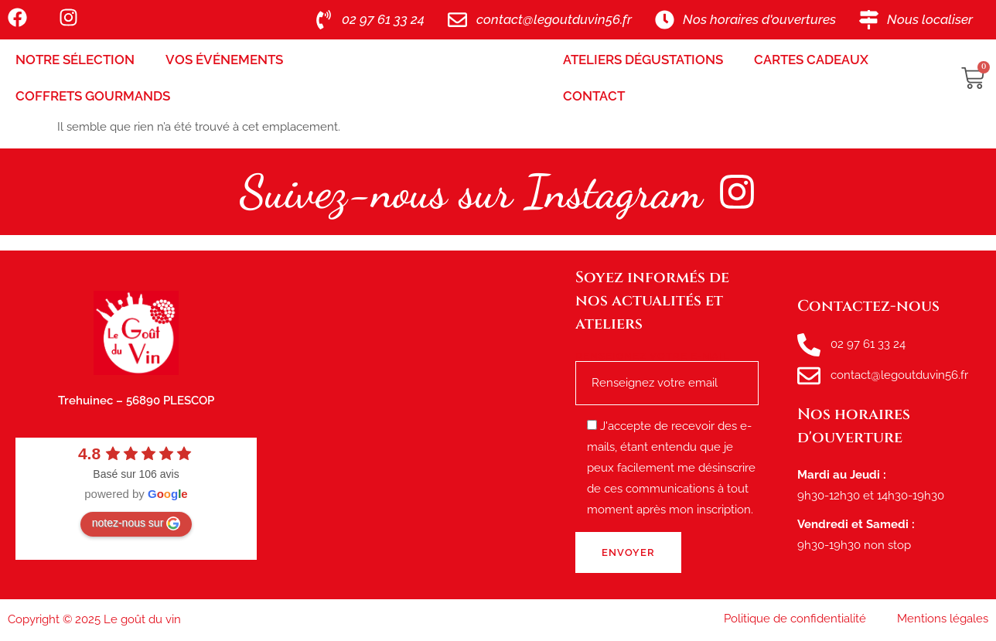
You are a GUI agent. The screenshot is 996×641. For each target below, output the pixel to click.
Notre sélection (75, 59)
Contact (594, 96)
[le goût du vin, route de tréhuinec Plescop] (416, 425)
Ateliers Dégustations (643, 59)
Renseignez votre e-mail (667, 370)
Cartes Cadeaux (811, 59)
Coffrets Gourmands (92, 96)
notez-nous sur (136, 523)
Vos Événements (224, 59)
